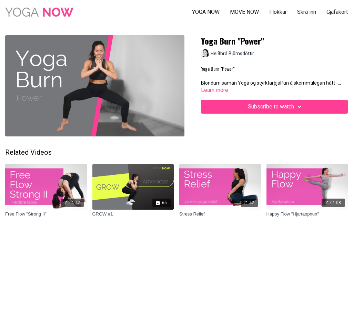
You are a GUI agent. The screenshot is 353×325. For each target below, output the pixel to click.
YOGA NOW (206, 12)
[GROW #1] (133, 214)
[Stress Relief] (220, 214)
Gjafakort (337, 12)
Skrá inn (306, 12)
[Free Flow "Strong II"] (46, 214)
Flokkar (278, 12)
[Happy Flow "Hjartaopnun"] (307, 214)
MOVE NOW (244, 12)
